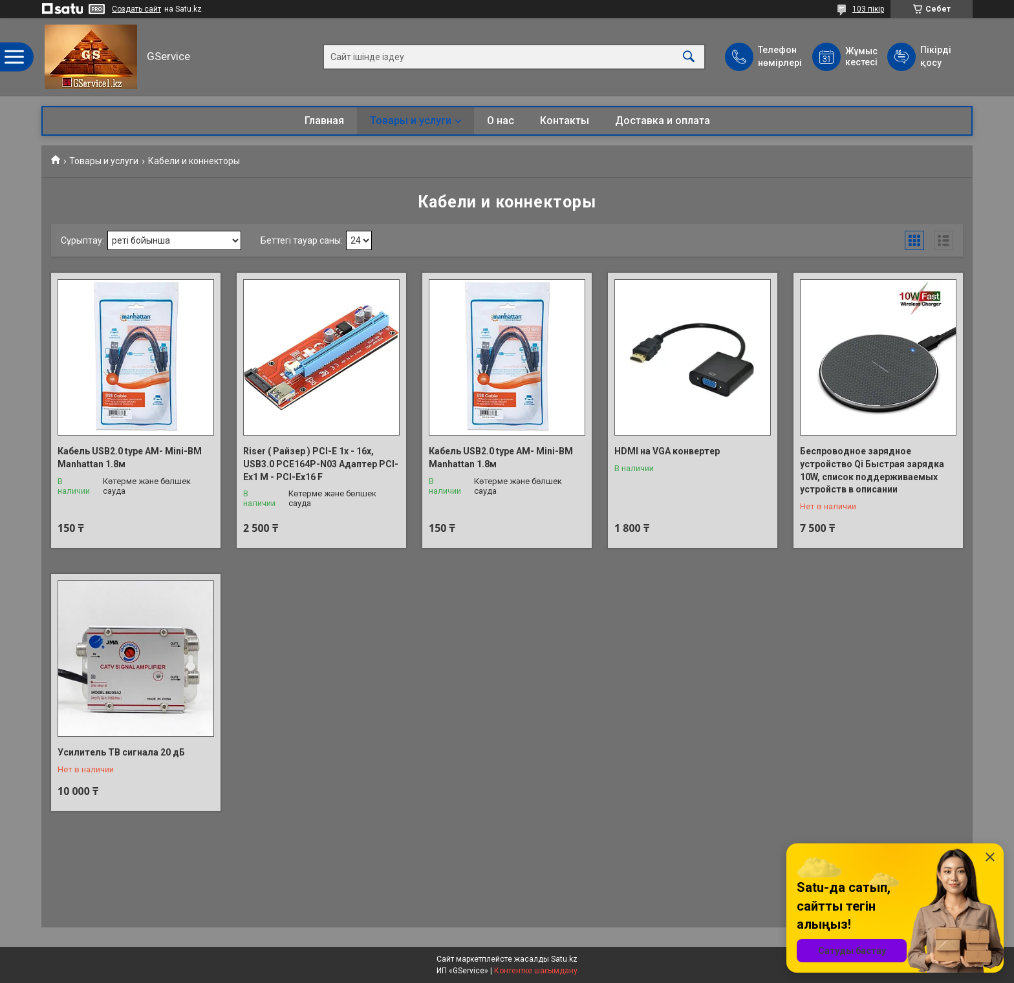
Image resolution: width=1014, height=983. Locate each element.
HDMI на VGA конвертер (667, 451)
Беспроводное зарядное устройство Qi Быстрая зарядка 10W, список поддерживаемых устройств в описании (872, 470)
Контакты (564, 120)
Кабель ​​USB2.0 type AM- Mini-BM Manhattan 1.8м (130, 457)
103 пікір (868, 9)
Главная (324, 120)
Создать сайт (136, 9)
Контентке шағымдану (535, 970)
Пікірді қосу (935, 56)
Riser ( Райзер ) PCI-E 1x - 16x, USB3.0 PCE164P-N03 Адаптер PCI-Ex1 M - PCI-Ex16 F (320, 463)
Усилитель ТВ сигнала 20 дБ (121, 752)
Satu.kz (564, 959)
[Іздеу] (688, 57)
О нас (500, 120)
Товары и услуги (410, 120)
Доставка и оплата (662, 120)
